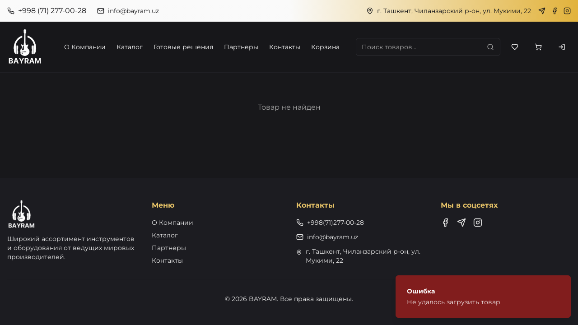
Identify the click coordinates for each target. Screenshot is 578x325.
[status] (483, 296)
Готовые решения (183, 47)
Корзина (325, 47)
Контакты (284, 47)
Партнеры (241, 47)
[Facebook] (554, 10)
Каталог (130, 47)
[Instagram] (567, 10)
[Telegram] (541, 10)
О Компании (85, 47)
